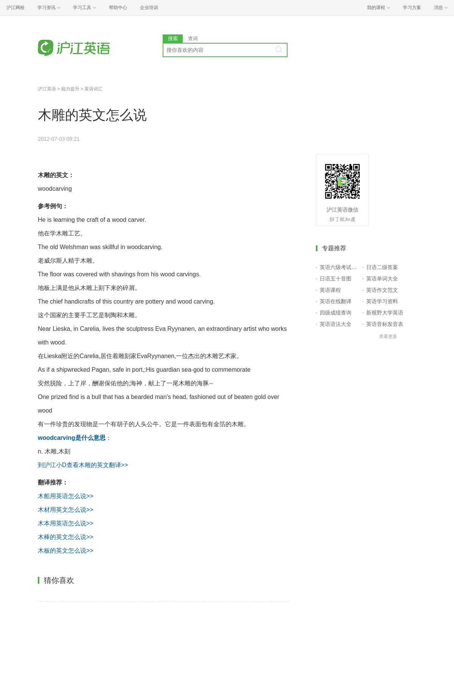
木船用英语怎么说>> (65, 496)
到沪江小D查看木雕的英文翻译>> (83, 465)
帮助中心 (118, 7)
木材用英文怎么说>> (65, 509)
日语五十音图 (335, 279)
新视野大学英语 (384, 313)
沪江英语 (47, 89)
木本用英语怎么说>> (65, 523)
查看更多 (388, 336)
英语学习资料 (382, 301)
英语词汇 (93, 89)
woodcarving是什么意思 (72, 438)
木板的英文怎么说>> (65, 550)
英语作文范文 (382, 290)
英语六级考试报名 (339, 267)
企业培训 (149, 7)
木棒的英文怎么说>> (65, 537)
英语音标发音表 (384, 324)
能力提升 (70, 89)
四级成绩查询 (335, 313)
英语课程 (330, 290)
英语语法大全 (335, 324)
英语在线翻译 (335, 301)
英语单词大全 (382, 279)
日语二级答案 (382, 267)
